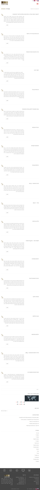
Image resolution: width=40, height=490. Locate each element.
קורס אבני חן (37, 479)
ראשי (34, 8)
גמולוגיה (37, 437)
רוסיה (16, 402)
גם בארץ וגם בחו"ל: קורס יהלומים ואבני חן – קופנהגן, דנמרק (30, 419)
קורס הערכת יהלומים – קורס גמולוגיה (34, 477)
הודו (20, 402)
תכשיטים (37, 461)
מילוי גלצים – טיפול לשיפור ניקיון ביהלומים (33, 425)
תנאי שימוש (30, 488)
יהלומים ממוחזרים (35, 259)
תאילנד (20, 404)
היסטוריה (37, 441)
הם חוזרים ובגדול (35, 89)
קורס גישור (37, 483)
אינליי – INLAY (36, 203)
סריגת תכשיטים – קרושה (34, 183)
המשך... (7, 25)
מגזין (38, 451)
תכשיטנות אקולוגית (35, 145)
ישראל (23, 402)
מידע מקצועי (37, 455)
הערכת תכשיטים (35, 127)
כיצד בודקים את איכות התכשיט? (32, 52)
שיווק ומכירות (37, 457)
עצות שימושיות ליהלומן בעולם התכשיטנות (30, 109)
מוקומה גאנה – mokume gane (32, 240)
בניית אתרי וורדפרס (13, 488)
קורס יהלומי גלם (37, 478)
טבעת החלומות (36, 316)
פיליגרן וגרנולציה (35, 221)
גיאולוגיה (37, 435)
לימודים (38, 449)
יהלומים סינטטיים (36, 447)
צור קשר (34, 488)
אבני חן (38, 433)
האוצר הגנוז (36, 70)
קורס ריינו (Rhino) (36, 481)
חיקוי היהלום (37, 443)
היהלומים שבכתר (35, 165)
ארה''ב (23, 404)
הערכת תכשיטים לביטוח (34, 278)
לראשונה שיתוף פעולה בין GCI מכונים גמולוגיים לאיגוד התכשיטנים (26, 14)
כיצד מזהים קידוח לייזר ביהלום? (33, 33)
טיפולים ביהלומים (36, 445)
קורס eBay (37, 482)
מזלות (38, 453)
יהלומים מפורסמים (35, 334)
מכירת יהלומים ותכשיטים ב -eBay (32, 352)
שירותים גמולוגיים (36, 459)
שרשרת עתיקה (36, 296)
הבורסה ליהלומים (36, 439)
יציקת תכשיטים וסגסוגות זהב (33, 372)
